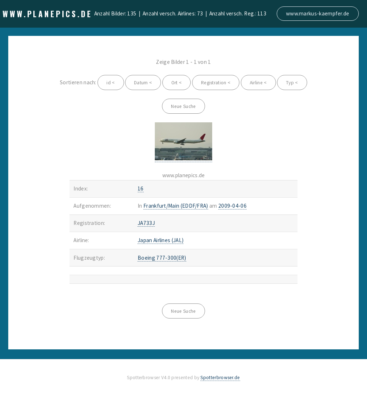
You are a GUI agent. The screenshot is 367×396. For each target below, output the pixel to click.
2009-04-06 (232, 205)
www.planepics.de (47, 13)
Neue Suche (183, 106)
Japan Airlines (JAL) (161, 240)
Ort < (176, 83)
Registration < (215, 83)
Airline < (258, 83)
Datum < (143, 83)
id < (110, 83)
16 (141, 188)
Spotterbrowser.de (220, 377)
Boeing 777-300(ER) (162, 257)
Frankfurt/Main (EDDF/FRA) (175, 205)
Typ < (292, 83)
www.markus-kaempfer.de (317, 13)
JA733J (146, 223)
